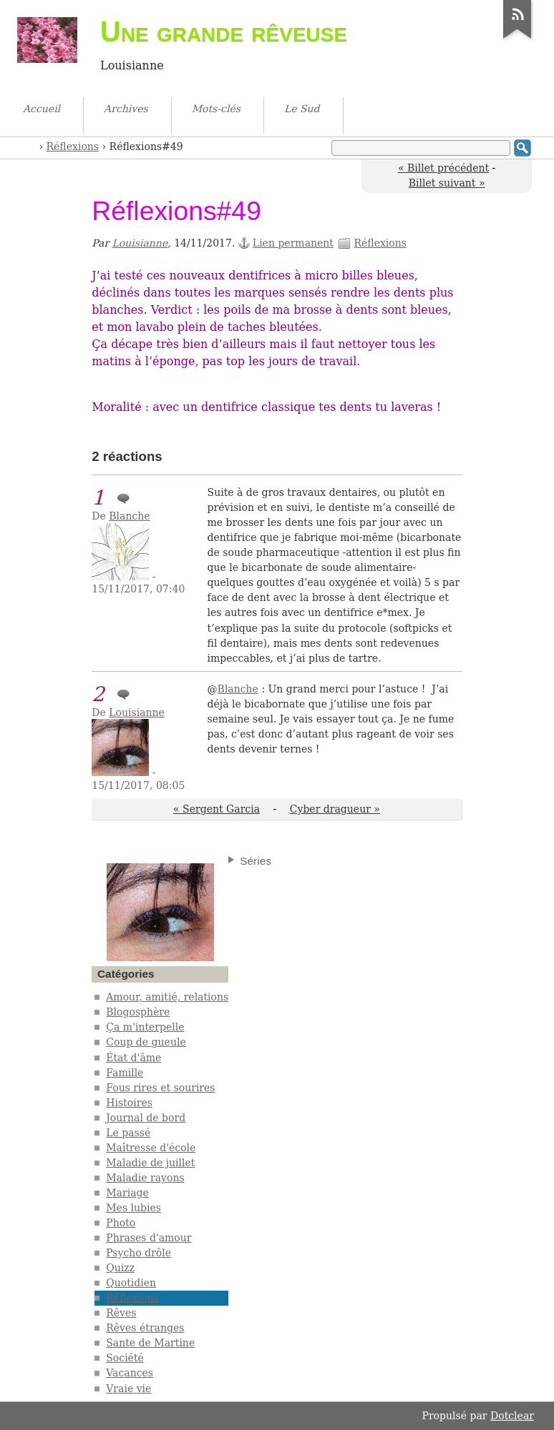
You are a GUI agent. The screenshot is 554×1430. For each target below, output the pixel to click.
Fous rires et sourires (160, 1087)
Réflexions (73, 146)
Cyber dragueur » (335, 809)
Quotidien (131, 1283)
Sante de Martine (150, 1343)
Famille (124, 1072)
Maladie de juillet (150, 1162)
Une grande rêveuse (223, 31)
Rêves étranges (145, 1328)
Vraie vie (128, 1388)
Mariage (127, 1192)
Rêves (121, 1313)
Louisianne (140, 243)
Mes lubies (133, 1207)
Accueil (29, 145)
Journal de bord (145, 1117)
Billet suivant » (447, 183)
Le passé (128, 1132)
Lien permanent (293, 243)
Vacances (129, 1373)
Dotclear (512, 1415)
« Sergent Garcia (216, 809)
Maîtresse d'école (150, 1147)
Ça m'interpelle (145, 1027)
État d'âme (133, 1057)
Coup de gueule (145, 1042)
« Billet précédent (443, 168)
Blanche (129, 516)
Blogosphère (138, 1012)
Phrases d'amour (148, 1237)
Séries (255, 861)
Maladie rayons (145, 1177)
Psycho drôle (138, 1252)
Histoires (129, 1102)
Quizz (120, 1267)
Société (125, 1358)
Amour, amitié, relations (167, 997)
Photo (120, 1222)
